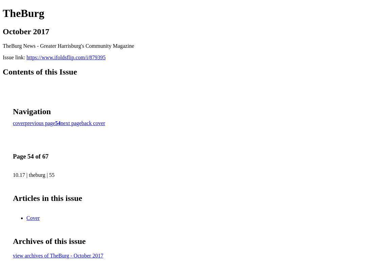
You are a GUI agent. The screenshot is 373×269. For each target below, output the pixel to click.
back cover (93, 123)
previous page (40, 123)
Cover (33, 218)
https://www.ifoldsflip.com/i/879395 (66, 57)
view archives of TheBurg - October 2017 (58, 255)
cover (19, 123)
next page (71, 123)
